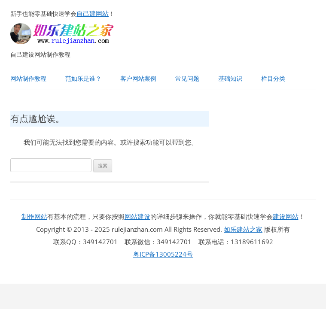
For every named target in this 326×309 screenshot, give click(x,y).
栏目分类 (273, 78)
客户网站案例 (138, 78)
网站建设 (137, 216)
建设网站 (286, 216)
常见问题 (187, 78)
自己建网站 (92, 13)
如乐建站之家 (243, 229)
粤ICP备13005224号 (163, 254)
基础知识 (230, 78)
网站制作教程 (28, 78)
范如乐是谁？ (83, 78)
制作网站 (34, 216)
